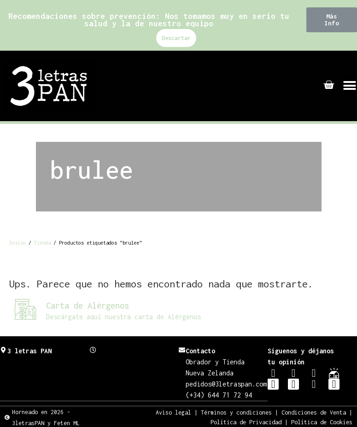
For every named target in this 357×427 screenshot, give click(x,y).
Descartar (176, 38)
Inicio (17, 243)
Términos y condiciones (236, 412)
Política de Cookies (321, 421)
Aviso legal (173, 412)
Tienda (42, 243)
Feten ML (67, 422)
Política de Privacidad (246, 421)
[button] (331, 19)
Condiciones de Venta (313, 412)
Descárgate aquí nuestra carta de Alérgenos (123, 317)
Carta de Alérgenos (87, 305)
